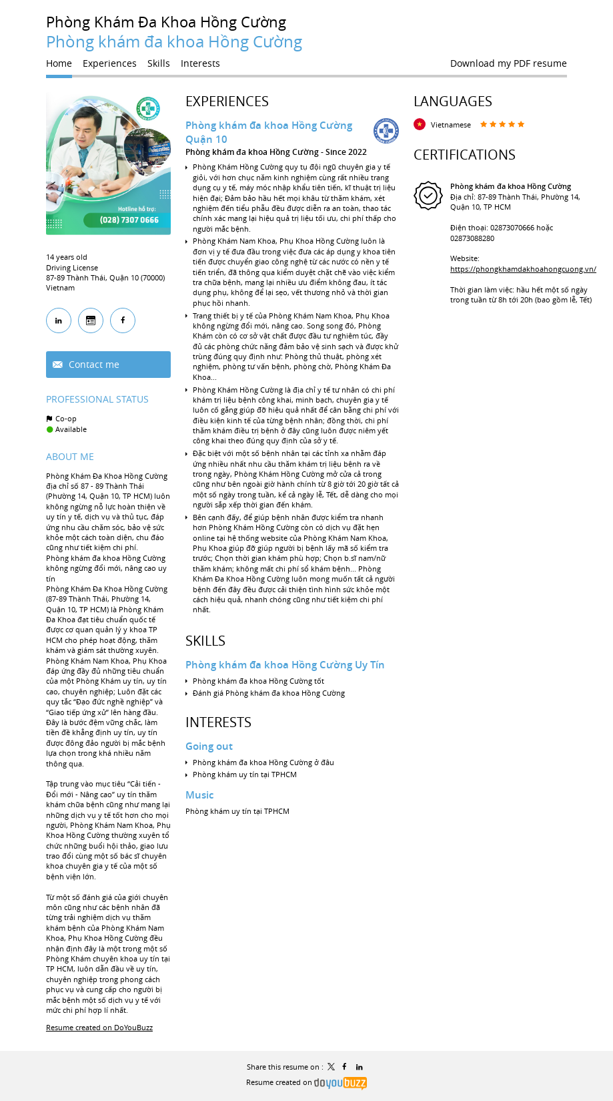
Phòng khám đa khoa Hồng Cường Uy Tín (285, 665)
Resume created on (306, 1082)
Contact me (92, 364)
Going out (209, 746)
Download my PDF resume (508, 63)
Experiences (227, 101)
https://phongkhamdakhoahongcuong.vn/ (523, 269)
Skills (205, 641)
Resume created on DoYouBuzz (99, 1027)
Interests (218, 722)
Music (199, 795)
